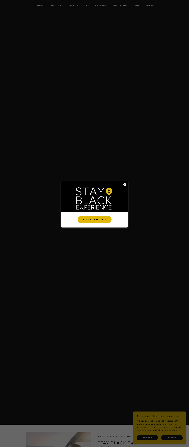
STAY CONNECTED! (94, 220)
